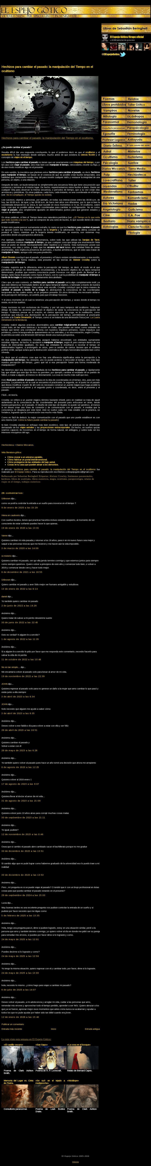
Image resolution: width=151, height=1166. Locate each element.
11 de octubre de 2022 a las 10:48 (21, 659)
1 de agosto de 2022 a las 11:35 (20, 639)
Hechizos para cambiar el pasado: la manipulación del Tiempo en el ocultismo (47, 69)
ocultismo (62, 479)
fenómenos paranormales (80, 476)
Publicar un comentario (12, 1024)
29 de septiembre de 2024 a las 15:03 (23, 895)
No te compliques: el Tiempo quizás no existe (28, 194)
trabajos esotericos (31, 482)
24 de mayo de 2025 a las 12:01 (20, 939)
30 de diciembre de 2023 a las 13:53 (22, 875)
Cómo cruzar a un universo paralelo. (25, 457)
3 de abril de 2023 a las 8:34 (18, 696)
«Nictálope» (73, 1080)
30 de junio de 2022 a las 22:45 (19, 622)
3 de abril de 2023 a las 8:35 (18, 713)
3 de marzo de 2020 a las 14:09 (19, 548)
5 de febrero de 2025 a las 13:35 (20, 915)
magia (53, 479)
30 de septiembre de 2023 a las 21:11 (23, 817)
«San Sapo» (41, 1044)
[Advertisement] (26, 42)
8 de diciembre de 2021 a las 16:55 (21, 572)
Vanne (4, 535)
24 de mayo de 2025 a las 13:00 (20, 973)
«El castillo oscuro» (13, 1044)
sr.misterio (6, 556)
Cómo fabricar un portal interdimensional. (27, 459)
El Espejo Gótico (23, 472)
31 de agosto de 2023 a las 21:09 (20, 800)
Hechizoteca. (7, 445)
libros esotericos (40, 479)
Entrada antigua (92, 1029)
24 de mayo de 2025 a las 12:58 (20, 956)
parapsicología (75, 479)
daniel (4, 596)
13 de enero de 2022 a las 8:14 (19, 589)
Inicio (53, 1029)
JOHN (4, 684)
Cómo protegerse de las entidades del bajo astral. (31, 462)
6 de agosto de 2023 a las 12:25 (20, 767)
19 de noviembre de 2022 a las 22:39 (23, 676)
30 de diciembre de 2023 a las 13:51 (22, 851)
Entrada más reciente (11, 1029)
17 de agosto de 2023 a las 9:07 (20, 784)
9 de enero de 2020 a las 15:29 (19, 507)
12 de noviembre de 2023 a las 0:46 (22, 834)
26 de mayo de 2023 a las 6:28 (19, 750)
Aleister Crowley (58, 476)
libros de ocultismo (21, 479)
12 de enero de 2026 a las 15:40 (20, 1017)
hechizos (5, 479)
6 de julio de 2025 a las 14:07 (18, 989)
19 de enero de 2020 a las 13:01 (20, 528)
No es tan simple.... (10, 667)
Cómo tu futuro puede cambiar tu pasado (38, 420)
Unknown (5, 498)
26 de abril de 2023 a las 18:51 (19, 730)
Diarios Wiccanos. (25, 445)
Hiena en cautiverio (10, 515)
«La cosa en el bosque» (79, 1044)
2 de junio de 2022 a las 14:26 (19, 605)
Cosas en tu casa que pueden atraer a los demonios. (33, 464)
